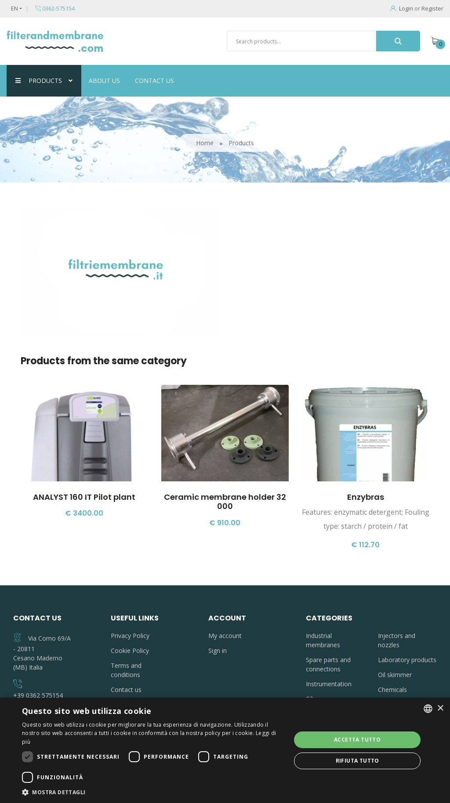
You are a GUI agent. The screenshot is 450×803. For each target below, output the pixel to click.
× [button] (440, 708)
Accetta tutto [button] (357, 739)
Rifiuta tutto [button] (357, 760)
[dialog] (225, 750)
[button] (152, 792)
